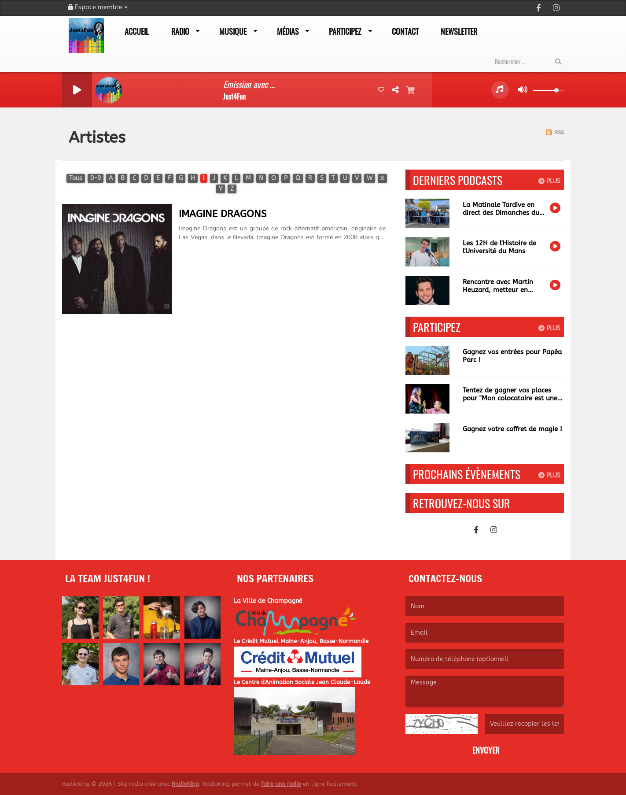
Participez (345, 31)
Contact (405, 31)
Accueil (137, 31)
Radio (180, 31)
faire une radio (281, 783)
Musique (233, 31)
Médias (288, 31)
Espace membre (98, 7)
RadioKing (185, 783)
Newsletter (459, 31)
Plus (549, 181)
